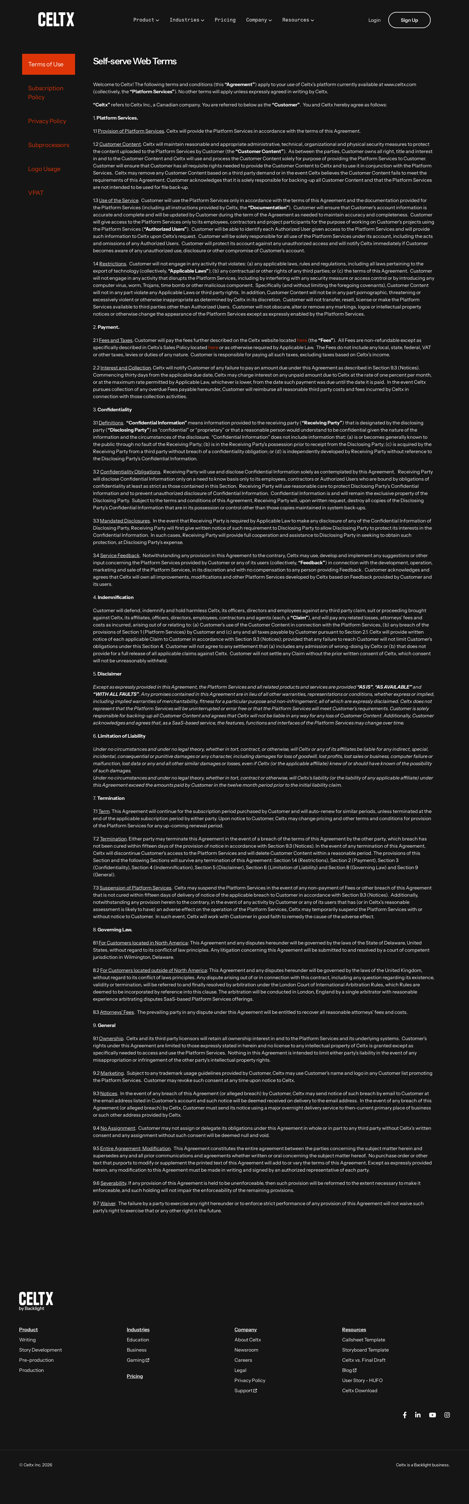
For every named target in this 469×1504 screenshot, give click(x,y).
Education (138, 1340)
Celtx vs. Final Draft (364, 1360)
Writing (27, 1340)
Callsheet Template (363, 1340)
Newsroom (246, 1350)
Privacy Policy (47, 121)
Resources (295, 20)
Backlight (422, 1465)
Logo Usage (44, 168)
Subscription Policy (45, 93)
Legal (240, 1370)
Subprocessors (48, 145)
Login (374, 20)
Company (256, 20)
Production (31, 1370)
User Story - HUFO (362, 1380)
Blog (349, 1370)
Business (137, 1350)
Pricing (225, 20)
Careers (243, 1360)
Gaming (138, 1360)
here (302, 340)
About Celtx (247, 1340)
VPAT (36, 192)
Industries (185, 20)
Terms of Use (45, 64)
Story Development (40, 1350)
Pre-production (36, 1360)
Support (245, 1390)
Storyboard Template (365, 1350)
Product (143, 20)
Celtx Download (359, 1390)
